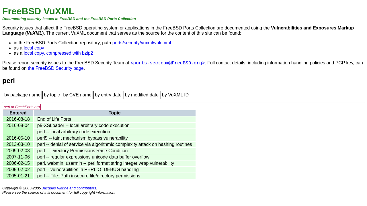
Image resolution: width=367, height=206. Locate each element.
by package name (22, 94)
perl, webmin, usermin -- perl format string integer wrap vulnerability (105, 163)
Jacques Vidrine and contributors (69, 188)
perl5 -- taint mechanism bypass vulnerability (82, 138)
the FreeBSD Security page (56, 68)
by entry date (108, 94)
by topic (52, 94)
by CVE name (77, 94)
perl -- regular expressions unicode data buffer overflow (93, 156)
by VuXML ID (175, 94)
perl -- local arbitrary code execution (73, 131)
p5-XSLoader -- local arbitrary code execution (83, 125)
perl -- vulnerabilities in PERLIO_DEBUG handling (88, 169)
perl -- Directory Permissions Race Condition (82, 150)
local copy (34, 47)
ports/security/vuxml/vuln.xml (141, 42)
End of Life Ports (54, 119)
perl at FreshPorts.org (22, 107)
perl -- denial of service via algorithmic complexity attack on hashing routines (114, 144)
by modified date (142, 94)
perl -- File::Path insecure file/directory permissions (88, 175)
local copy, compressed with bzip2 (58, 53)
